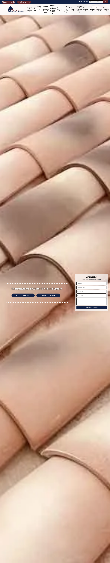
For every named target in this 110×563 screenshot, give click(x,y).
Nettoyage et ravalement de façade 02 (79, 9)
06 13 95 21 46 (24, 2)
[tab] (55, 281)
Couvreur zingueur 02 (73, 9)
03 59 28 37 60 (8, 2)
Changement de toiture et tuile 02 (99, 9)
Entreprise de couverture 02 (29, 9)
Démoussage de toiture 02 (106, 9)
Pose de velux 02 (35, 9)
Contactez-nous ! (48, 295)
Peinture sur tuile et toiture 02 (39, 9)
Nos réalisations (23, 295)
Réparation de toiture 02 (86, 9)
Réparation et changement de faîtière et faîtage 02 (53, 9)
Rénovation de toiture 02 (59, 9)
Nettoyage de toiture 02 (92, 9)
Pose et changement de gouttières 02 (67, 9)
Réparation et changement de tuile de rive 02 (46, 9)
